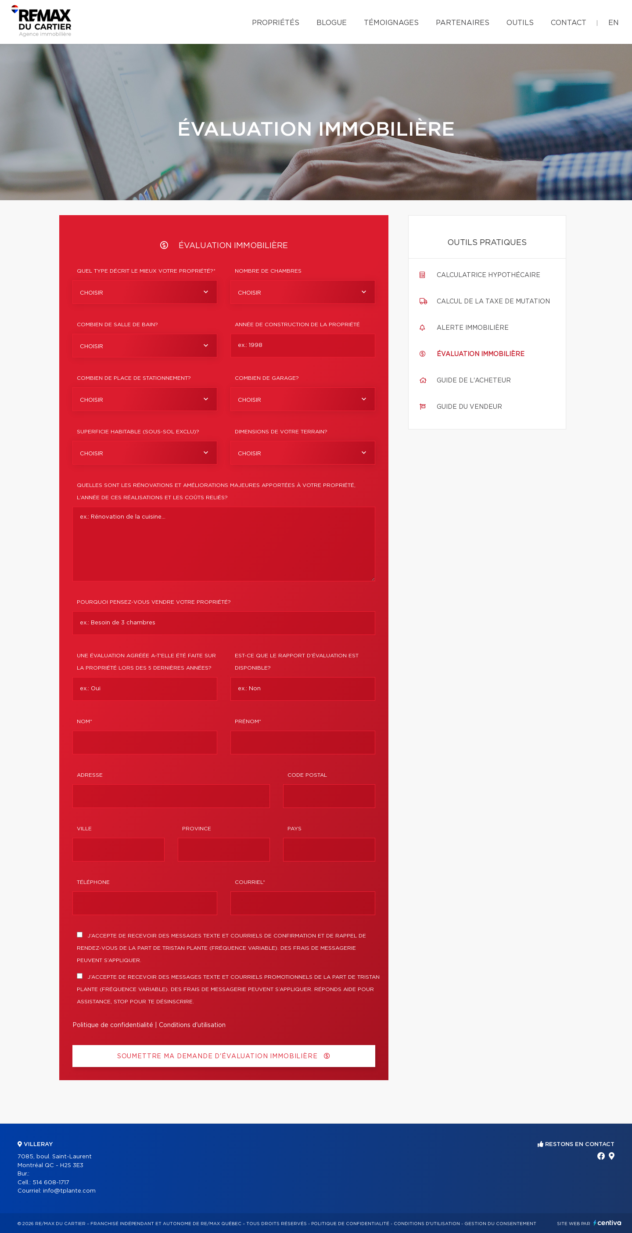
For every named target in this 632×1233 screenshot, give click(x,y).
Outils (520, 22)
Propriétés (275, 22)
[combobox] (144, 292)
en (613, 22)
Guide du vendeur (469, 407)
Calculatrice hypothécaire (488, 275)
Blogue (331, 22)
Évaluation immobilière (480, 354)
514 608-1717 (50, 1183)
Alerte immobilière (473, 328)
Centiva (607, 1223)
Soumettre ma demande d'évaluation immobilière (223, 1056)
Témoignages (391, 22)
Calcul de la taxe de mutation (493, 302)
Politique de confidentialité (112, 1025)
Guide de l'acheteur (474, 381)
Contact (568, 22)
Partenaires (462, 22)
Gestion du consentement (500, 1224)
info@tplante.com (69, 1191)
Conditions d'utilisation (192, 1025)
